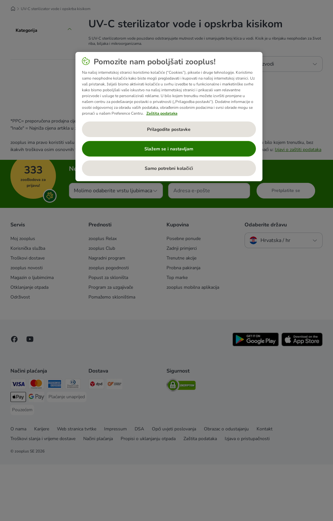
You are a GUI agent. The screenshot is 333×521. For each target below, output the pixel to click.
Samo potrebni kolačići (169, 168)
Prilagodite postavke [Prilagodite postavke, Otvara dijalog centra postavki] (169, 129)
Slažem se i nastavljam (168, 149)
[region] (168, 116)
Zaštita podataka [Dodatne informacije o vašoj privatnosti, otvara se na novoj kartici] (162, 113)
